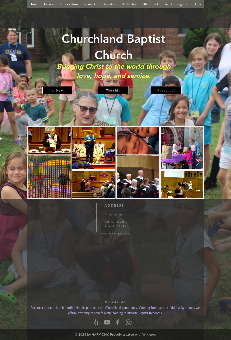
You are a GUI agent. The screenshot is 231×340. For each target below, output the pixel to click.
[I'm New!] (57, 90)
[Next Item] (198, 162)
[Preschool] (166, 90)
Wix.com (149, 334)
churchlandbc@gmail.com (115, 233)
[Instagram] (128, 322)
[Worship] (113, 90)
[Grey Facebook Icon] (118, 322)
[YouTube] (107, 322)
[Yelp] (96, 322)
